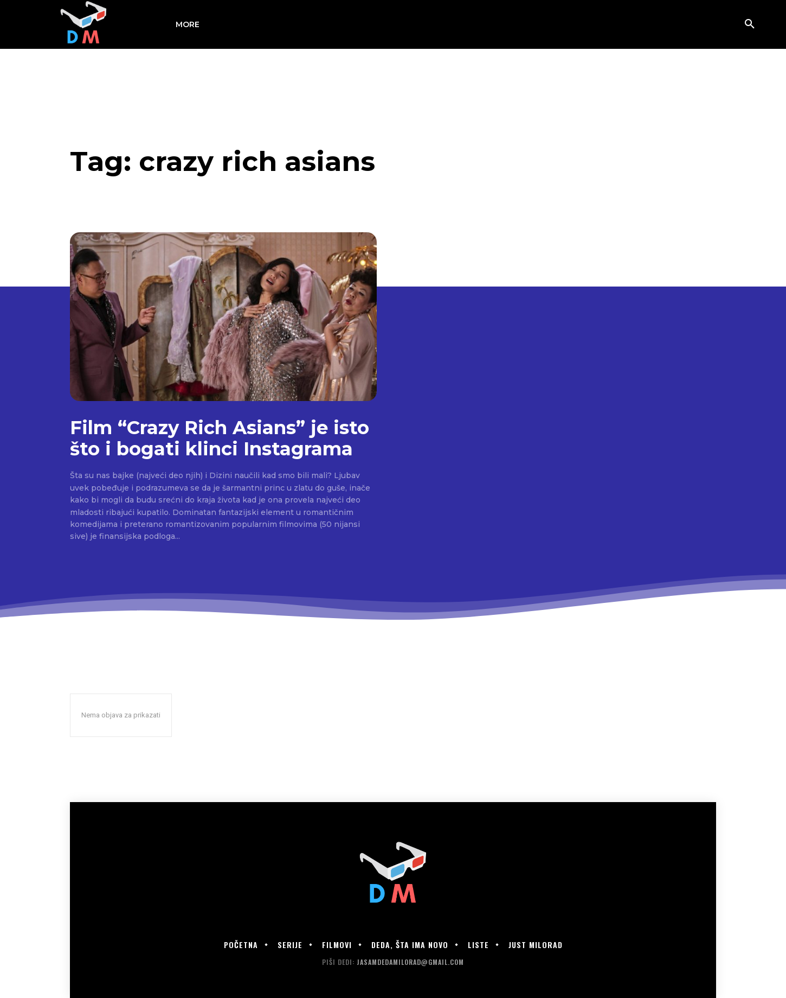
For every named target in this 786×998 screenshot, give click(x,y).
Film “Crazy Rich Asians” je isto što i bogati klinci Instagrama (219, 438)
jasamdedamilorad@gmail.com (410, 962)
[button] (749, 24)
